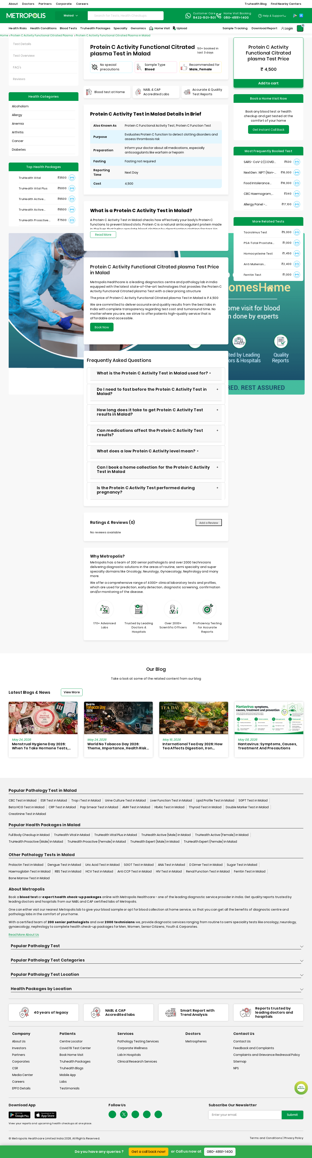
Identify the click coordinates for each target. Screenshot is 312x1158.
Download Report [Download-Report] (264, 28)
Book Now (102, 327)
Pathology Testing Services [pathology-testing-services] (138, 1041)
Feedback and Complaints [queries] (253, 1048)
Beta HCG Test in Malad (26, 807)
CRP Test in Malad (62, 807)
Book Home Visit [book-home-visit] (71, 1055)
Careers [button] (82, 4)
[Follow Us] (112, 1114)
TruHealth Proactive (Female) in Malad (96, 841)
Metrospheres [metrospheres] (196, 1041)
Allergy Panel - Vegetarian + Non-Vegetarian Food (258, 204)
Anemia (18, 123)
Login (289, 28)
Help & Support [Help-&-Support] (273, 16)
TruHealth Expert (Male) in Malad (154, 841)
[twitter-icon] (124, 1114)
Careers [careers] (18, 1081)
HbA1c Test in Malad (169, 807)
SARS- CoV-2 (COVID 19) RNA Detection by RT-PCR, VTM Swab (259, 162)
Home (4, 35)
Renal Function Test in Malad (208, 871)
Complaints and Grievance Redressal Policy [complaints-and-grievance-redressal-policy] (266, 1055)
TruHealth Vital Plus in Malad (115, 835)
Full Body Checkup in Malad (29, 835)
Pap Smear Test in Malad (99, 807)
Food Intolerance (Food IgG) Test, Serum (257, 183)
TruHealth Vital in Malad (72, 835)
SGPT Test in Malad (253, 800)
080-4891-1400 (220, 1151)
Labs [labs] (63, 1081)
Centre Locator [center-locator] (71, 1041)
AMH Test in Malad (136, 807)
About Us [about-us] (19, 1041)
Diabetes (19, 149)
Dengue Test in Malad (64, 865)
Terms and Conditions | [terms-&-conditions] (267, 1138)
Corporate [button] (64, 4)
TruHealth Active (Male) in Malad (166, 835)
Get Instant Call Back (268, 129)
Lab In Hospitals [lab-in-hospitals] (129, 1055)
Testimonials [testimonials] (70, 1088)
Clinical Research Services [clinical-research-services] (137, 1061)
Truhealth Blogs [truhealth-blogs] (71, 1068)
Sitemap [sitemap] (239, 1061)
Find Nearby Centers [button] (286, 4)
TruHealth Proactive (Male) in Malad (36, 841)
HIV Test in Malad (169, 871)
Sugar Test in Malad (242, 865)
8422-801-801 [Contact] (204, 17)
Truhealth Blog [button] (255, 4)
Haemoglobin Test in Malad (29, 871)
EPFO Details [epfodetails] (21, 1088)
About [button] (13, 4)
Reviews (19, 79)
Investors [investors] (19, 1048)
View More (72, 692)
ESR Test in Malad (54, 800)
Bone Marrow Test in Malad (29, 878)
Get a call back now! (149, 1151)
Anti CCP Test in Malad (134, 871)
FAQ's (17, 67)
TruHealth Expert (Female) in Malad (210, 841)
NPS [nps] (236, 1068)
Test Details (22, 44)
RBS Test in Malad (68, 871)
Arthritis (18, 132)
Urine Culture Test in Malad (125, 800)
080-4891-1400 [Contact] (236, 17)
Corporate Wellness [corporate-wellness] (132, 1048)
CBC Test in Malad (22, 800)
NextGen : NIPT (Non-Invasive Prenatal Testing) (259, 172)
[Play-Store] (295, 15)
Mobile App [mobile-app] (68, 1075)
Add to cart (268, 83)
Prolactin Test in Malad (26, 865)
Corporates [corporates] (21, 1061)
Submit (292, 1115)
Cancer (17, 141)
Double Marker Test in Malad (247, 807)
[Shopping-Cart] (300, 28)
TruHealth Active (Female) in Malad (222, 835)
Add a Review (208, 523)
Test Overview (24, 55)
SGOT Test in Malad (139, 865)
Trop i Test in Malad (86, 800)
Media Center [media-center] (22, 1075)
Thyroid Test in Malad (205, 807)
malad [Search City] (71, 15)
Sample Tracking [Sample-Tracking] (235, 28)
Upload (179, 28)
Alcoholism (20, 106)
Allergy (17, 115)
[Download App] (19, 1115)
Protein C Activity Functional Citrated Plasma (42, 35)
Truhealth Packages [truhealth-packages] (75, 1061)
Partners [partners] (18, 1055)
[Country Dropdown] (272, 15)
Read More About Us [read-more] (24, 934)
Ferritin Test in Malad (249, 871)
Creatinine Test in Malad (27, 814)
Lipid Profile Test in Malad (215, 800)
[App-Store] (301, 15)
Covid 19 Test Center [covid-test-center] (75, 1048)
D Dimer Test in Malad (206, 865)
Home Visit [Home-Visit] (159, 28)
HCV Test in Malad (99, 871)
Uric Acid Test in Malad (102, 865)
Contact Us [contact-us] (242, 1041)
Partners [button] (45, 4)
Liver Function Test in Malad (171, 800)
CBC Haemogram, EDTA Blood (257, 194)
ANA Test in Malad (171, 865)
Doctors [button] (28, 4)
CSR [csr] (15, 1068)
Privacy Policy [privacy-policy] (293, 1138)
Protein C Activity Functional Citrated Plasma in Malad (113, 35)
